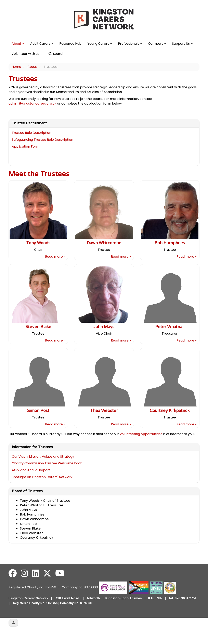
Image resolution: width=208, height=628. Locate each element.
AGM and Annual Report (31, 470)
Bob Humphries (170, 243)
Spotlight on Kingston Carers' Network (42, 477)
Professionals (130, 43)
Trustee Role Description (31, 132)
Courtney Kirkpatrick (170, 410)
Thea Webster (104, 410)
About (18, 43)
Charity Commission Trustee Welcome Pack (47, 463)
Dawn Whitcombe (104, 243)
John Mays (103, 326)
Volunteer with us (27, 53)
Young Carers (100, 43)
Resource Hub (70, 43)
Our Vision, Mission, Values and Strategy (43, 456)
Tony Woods (38, 243)
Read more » (55, 256)
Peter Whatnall (169, 326)
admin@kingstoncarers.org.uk (32, 103)
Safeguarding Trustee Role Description (42, 139)
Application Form (25, 146)
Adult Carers (41, 43)
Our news (157, 43)
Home (16, 66)
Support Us (182, 43)
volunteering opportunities (141, 434)
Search (56, 53)
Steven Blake (38, 326)
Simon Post (38, 410)
